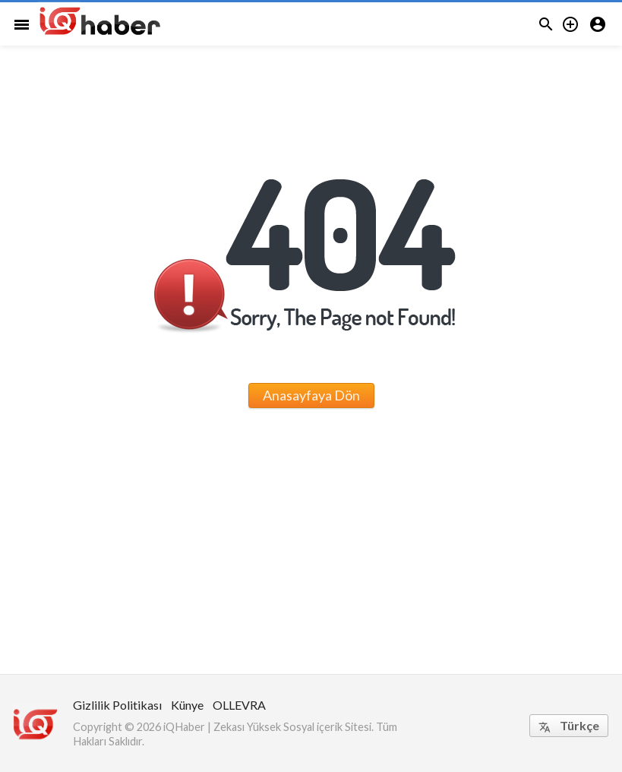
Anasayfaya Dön (311, 395)
